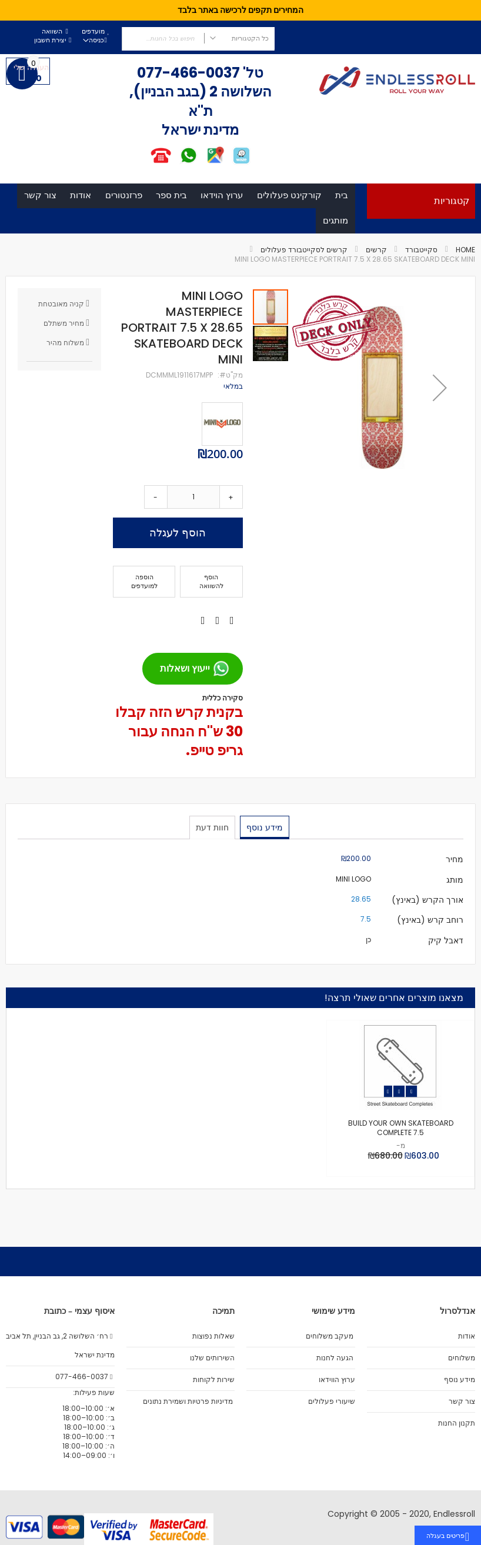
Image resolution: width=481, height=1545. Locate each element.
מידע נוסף (264, 842)
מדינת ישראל (94, 1355)
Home (465, 266)
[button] (439, 402)
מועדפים (93, 31)
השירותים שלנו (212, 1358)
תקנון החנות (456, 1423)
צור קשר (462, 1401)
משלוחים (461, 1358)
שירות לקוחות (214, 1379)
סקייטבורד (421, 266)
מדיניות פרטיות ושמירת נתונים (188, 1401)
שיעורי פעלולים (331, 1401)
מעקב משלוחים (329, 1336)
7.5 (365, 935)
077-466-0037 (188, 72)
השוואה (52, 31)
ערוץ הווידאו (337, 1379)
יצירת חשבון (50, 40)
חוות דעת (212, 842)
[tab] (264, 843)
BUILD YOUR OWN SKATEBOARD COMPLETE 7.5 (400, 1143)
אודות (466, 1336)
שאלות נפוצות (213, 1336)
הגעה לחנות (335, 1358)
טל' (251, 72)
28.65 (361, 915)
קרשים (376, 266)
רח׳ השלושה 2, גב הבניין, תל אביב (60, 1336)
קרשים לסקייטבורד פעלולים (304, 266)
